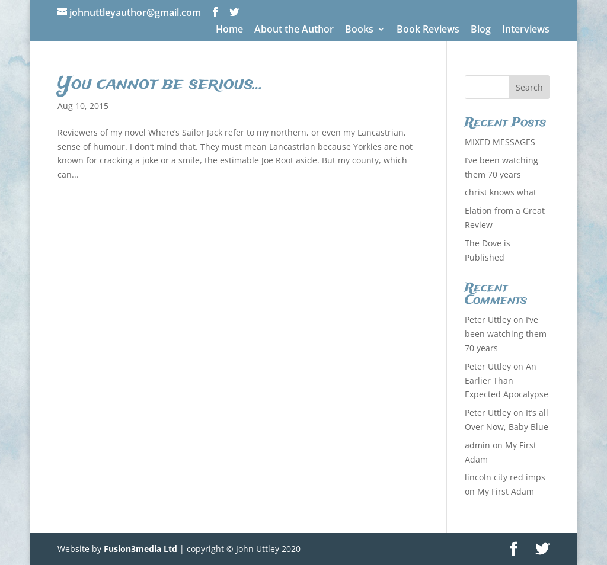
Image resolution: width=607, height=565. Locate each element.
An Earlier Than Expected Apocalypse (506, 380)
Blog (481, 30)
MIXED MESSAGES (500, 141)
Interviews (526, 30)
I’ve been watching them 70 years (506, 334)
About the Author (294, 30)
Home (229, 30)
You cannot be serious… (160, 84)
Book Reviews (428, 30)
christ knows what (500, 192)
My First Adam (505, 491)
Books (359, 30)
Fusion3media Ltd (140, 548)
